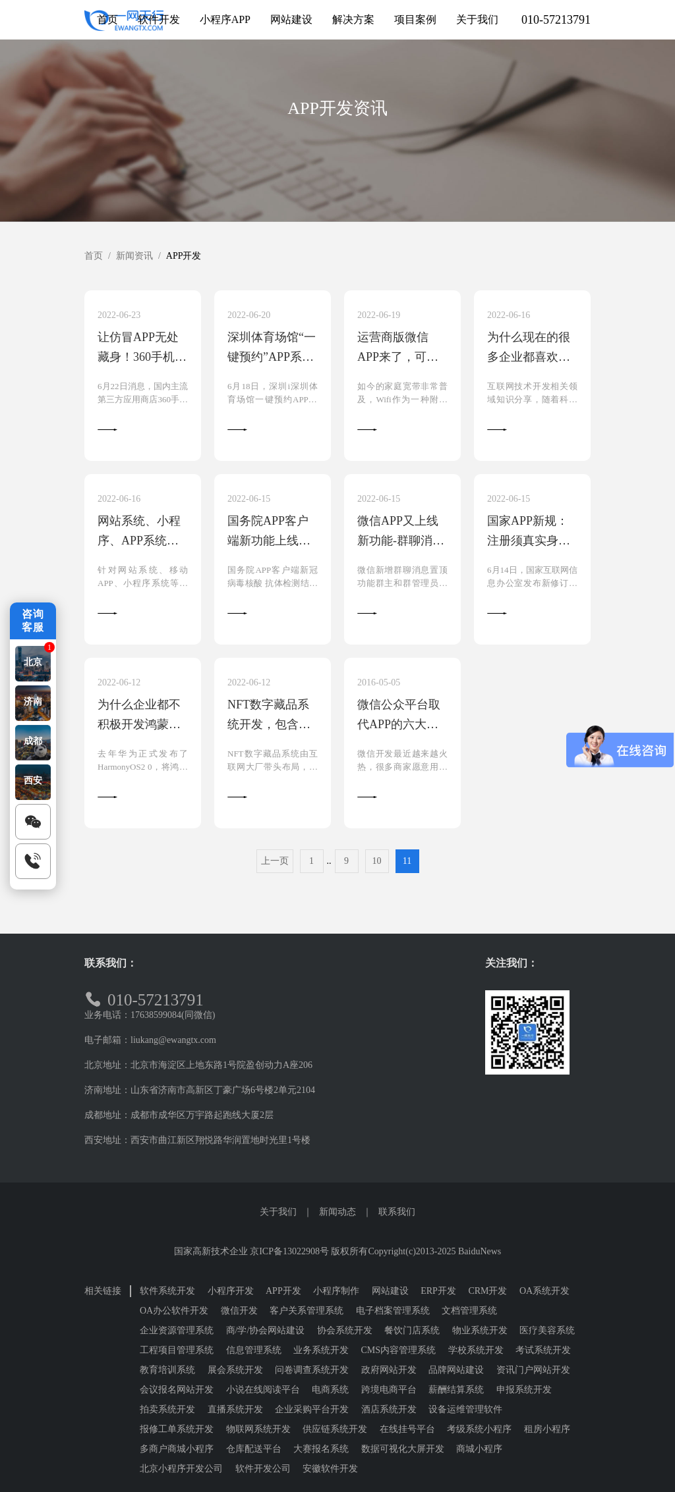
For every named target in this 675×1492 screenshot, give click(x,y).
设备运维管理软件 (465, 1409)
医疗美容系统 (547, 1330)
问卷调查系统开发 (312, 1370)
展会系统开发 (235, 1370)
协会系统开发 (344, 1330)
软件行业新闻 (557, 151)
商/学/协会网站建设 (265, 1330)
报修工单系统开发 (177, 1429)
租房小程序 (547, 1429)
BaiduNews (479, 1251)
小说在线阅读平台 (263, 1390)
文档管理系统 (469, 1311)
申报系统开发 (524, 1390)
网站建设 (390, 1291)
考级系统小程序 (479, 1429)
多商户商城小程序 (177, 1449)
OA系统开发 (544, 1291)
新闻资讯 (134, 256)
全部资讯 (117, 151)
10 (377, 861)
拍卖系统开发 (167, 1409)
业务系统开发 (321, 1350)
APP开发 (293, 151)
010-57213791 (556, 19)
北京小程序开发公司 (181, 1469)
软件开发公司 (263, 1469)
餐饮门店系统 (412, 1330)
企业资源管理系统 (177, 1330)
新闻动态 (337, 1212)
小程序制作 (336, 1291)
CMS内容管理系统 (398, 1350)
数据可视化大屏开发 (402, 1449)
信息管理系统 (253, 1350)
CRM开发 (487, 1291)
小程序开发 (206, 151)
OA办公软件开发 (174, 1311)
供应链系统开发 (335, 1429)
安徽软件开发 (330, 1469)
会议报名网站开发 (177, 1390)
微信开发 (239, 1311)
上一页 (275, 861)
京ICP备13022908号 (289, 1251)
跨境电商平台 (389, 1390)
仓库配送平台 (253, 1449)
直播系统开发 (235, 1409)
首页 (93, 256)
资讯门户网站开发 (533, 1370)
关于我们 (278, 1212)
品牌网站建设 (456, 1370)
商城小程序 (479, 1449)
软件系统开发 (167, 1291)
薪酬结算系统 (456, 1390)
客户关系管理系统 (306, 1311)
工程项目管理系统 (177, 1350)
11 (407, 861)
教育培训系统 (167, 1370)
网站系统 (381, 151)
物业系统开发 (480, 1330)
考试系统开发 (543, 1350)
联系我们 (396, 1212)
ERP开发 (438, 1291)
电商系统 (330, 1390)
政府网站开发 (389, 1370)
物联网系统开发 (258, 1429)
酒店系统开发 (389, 1409)
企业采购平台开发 (312, 1409)
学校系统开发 (476, 1350)
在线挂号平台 (407, 1429)
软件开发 (469, 151)
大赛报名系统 (321, 1449)
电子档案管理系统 (393, 1311)
